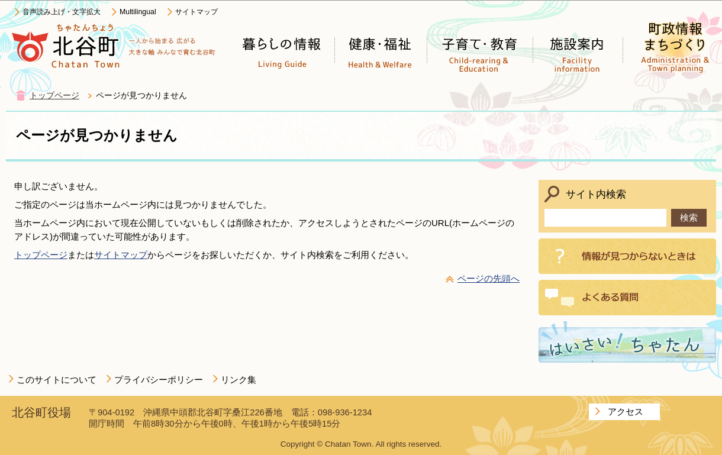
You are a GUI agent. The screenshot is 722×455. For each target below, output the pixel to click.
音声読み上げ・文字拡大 (61, 12)
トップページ (54, 95)
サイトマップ (196, 12)
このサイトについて (56, 380)
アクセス (625, 411)
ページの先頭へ (488, 278)
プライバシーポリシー (158, 380)
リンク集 (238, 380)
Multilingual (138, 12)
